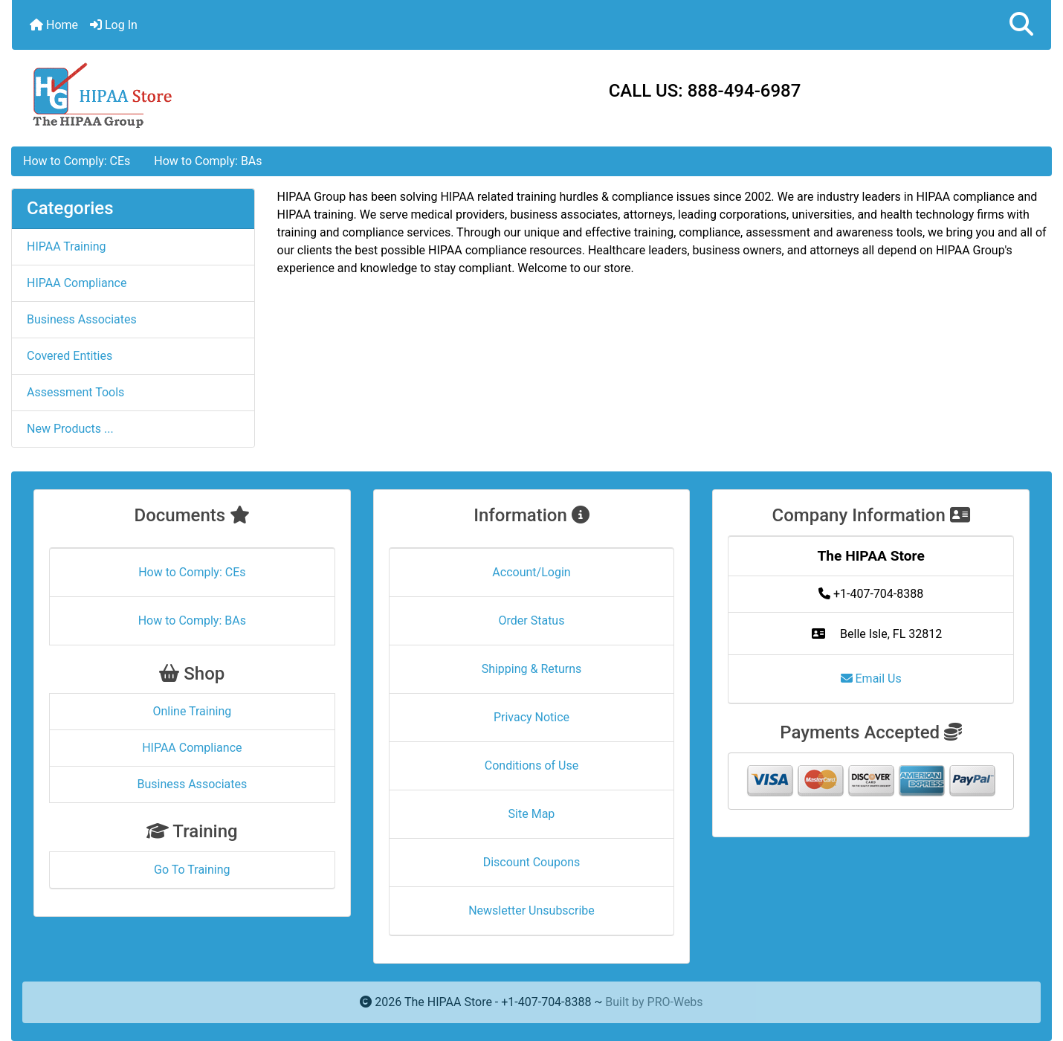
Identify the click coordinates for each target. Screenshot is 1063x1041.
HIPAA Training (66, 246)
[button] (1021, 25)
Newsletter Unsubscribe (531, 910)
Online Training (191, 711)
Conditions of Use (531, 765)
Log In (114, 25)
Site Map (531, 814)
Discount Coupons (532, 862)
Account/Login (531, 572)
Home (54, 25)
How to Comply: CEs (76, 161)
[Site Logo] (185, 94)
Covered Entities (69, 356)
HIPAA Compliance (76, 283)
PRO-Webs (675, 1002)
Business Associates (82, 319)
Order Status (532, 620)
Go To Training (192, 870)
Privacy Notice (531, 717)
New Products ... (70, 429)
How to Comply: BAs (208, 161)
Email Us (871, 678)
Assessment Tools (75, 392)
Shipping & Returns (532, 669)
